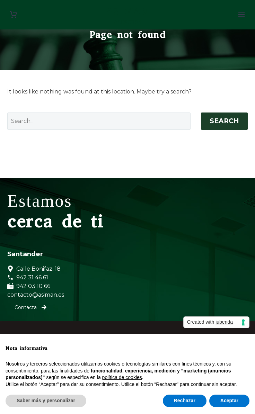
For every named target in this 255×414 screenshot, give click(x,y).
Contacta (30, 307)
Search (224, 121)
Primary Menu (241, 14)
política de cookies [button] (122, 377)
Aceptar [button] (229, 400)
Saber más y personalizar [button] (46, 400)
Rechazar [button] (184, 400)
